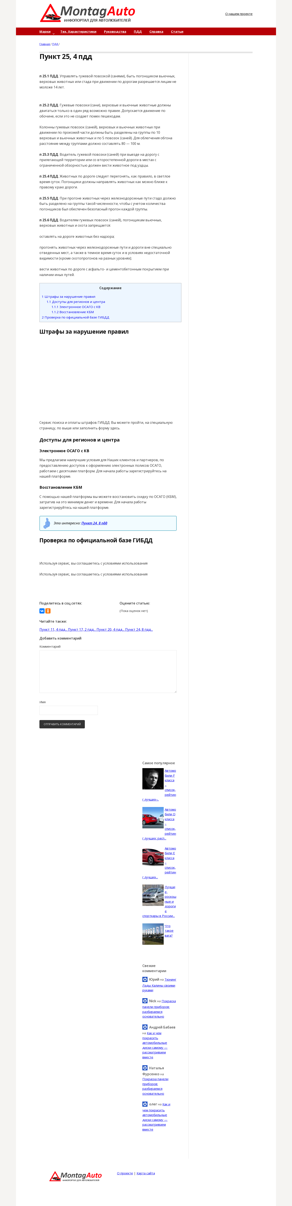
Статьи (177, 31)
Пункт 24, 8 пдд (94, 523)
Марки (45, 31)
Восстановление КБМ (73, 312)
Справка (156, 31)
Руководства (115, 31)
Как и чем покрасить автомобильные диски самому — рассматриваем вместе (156, 1116)
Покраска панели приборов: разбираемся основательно (159, 1009)
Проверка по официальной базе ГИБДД (75, 317)
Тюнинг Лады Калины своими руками (159, 984)
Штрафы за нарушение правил (68, 296)
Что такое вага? (169, 931)
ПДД (138, 31)
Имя (42, 702)
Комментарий (50, 646)
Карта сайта (146, 1173)
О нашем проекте (239, 14)
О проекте (125, 1173)
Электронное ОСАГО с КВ (76, 307)
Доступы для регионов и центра (76, 301)
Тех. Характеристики (78, 31)
